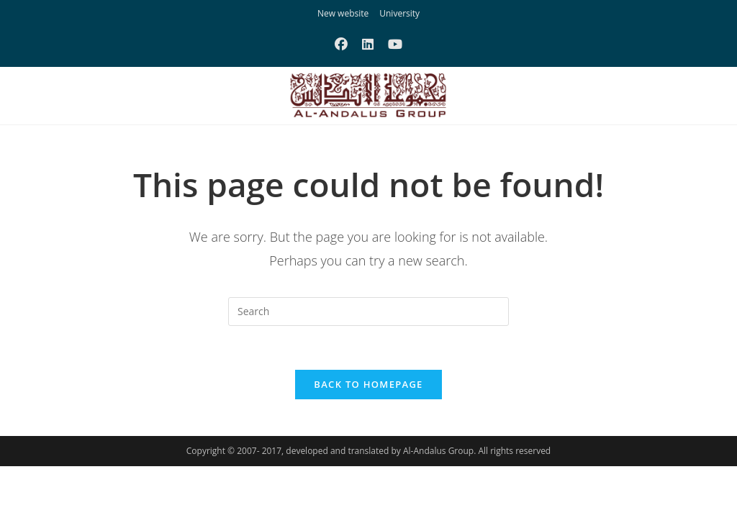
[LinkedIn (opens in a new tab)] (368, 43)
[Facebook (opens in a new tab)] (341, 43)
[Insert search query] (368, 311)
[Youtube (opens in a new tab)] (395, 43)
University (399, 13)
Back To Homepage (368, 384)
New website (342, 13)
